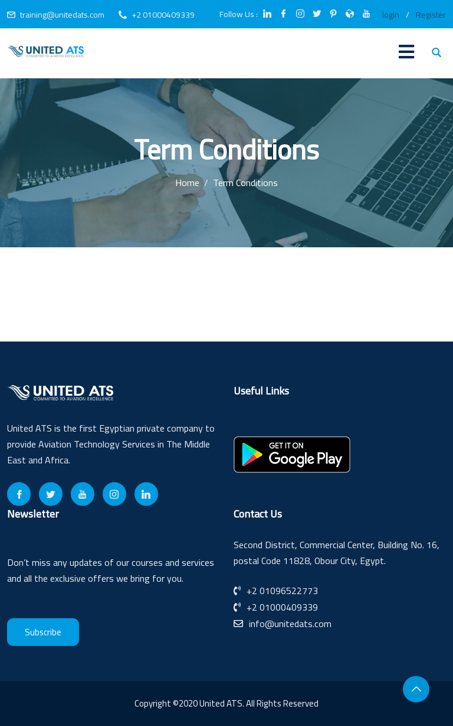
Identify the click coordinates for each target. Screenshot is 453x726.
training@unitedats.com (62, 14)
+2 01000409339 (163, 14)
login (390, 14)
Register (431, 14)
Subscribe (43, 632)
